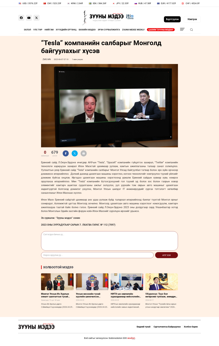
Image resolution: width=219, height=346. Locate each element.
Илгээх (166, 255)
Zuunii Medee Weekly (133, 29)
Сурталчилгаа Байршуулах (167, 326)
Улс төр (37, 29)
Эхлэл (27, 29)
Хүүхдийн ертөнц (66, 29)
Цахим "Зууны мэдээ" (160, 29)
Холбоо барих (191, 326)
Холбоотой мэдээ (58, 267)
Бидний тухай (143, 326)
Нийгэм (49, 29)
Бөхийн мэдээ (87, 29)
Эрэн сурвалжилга (109, 29)
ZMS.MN (47, 59)
